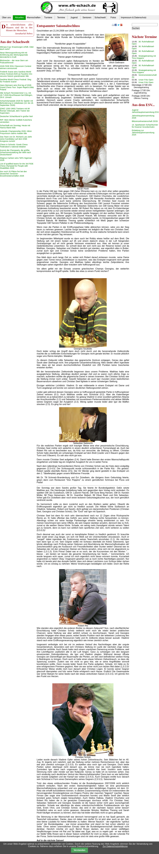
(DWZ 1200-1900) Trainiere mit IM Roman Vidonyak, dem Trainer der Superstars (15, 111)
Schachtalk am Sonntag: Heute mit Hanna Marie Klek (15, 126)
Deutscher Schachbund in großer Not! (16, 116)
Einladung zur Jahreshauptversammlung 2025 (143, 132)
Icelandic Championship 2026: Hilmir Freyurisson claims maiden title (16, 132)
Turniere (48, 17)
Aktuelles (19, 17)
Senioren (86, 17)
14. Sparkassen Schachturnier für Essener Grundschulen (145, 126)
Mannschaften (34, 17)
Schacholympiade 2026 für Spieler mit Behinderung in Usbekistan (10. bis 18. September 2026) (17, 103)
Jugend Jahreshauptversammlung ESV (145, 111)
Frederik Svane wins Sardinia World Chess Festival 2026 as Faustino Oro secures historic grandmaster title (16, 74)
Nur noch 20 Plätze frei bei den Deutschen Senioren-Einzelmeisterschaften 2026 (13, 173)
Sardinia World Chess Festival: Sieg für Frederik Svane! (15, 80)
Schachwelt (100, 17)
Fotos (113, 17)
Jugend (74, 17)
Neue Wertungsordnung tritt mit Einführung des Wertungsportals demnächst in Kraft (14, 55)
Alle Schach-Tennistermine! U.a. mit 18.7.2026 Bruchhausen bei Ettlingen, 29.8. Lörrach (16, 95)
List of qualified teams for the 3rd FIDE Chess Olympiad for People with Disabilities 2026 (16, 166)
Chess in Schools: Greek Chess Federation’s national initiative (14, 145)
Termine (61, 17)
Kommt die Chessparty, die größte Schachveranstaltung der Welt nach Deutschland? (15, 152)
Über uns (6, 17)
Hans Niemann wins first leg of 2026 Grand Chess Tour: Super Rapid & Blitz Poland (17, 87)
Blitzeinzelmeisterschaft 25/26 (145, 121)
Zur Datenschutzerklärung (115, 846)
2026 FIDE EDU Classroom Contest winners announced (15, 67)
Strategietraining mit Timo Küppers (144, 57)
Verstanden (79, 850)
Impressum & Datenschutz (133, 17)
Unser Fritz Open (145, 80)
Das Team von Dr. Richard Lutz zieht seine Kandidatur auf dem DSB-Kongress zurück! (16, 139)
